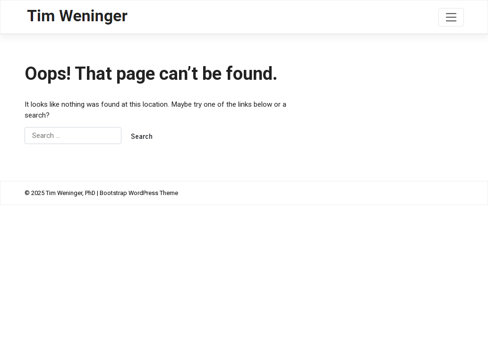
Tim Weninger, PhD (70, 192)
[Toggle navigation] (450, 17)
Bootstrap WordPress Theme (139, 192)
